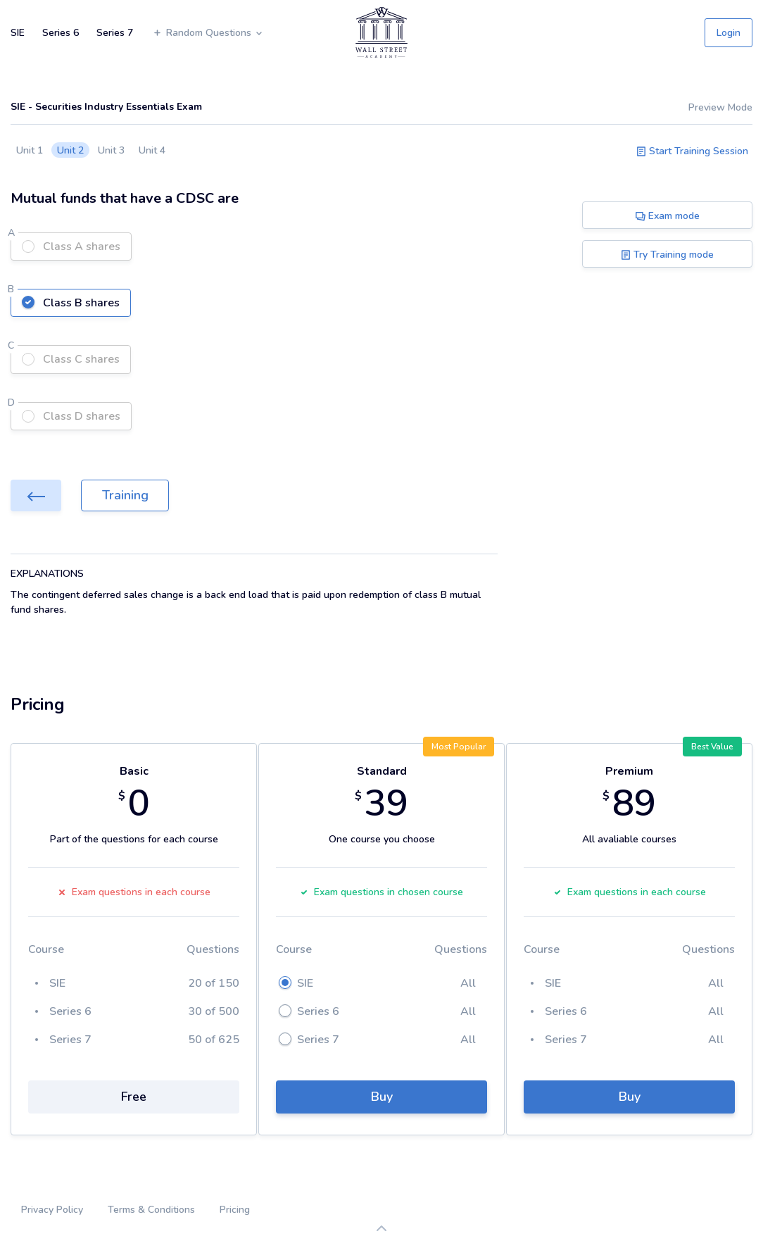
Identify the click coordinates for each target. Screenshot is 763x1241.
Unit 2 (70, 150)
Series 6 (60, 32)
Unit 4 (152, 150)
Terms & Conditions (151, 1209)
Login (728, 32)
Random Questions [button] (208, 32)
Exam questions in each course (134, 892)
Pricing (235, 1209)
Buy (382, 1096)
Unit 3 (111, 150)
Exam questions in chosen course (381, 892)
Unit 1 (29, 150)
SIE (18, 32)
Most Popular (458, 746)
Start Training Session (692, 151)
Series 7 (114, 32)
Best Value (712, 746)
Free (133, 1096)
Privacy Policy (52, 1209)
